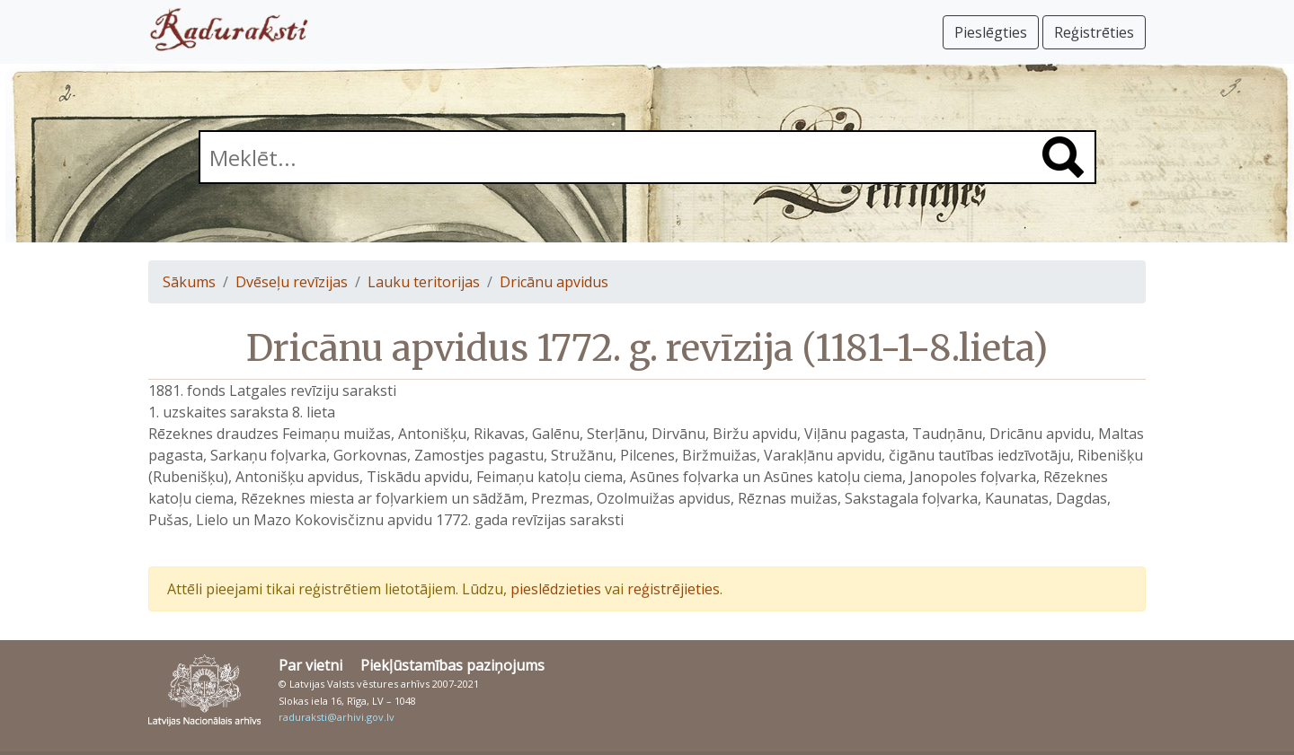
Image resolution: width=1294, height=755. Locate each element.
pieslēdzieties (555, 589)
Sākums (189, 282)
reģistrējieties (673, 589)
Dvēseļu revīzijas (291, 282)
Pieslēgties (990, 32)
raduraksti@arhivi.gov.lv (336, 717)
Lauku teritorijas (424, 282)
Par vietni (310, 665)
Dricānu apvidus (554, 282)
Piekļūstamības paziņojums (452, 665)
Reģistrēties (1094, 32)
